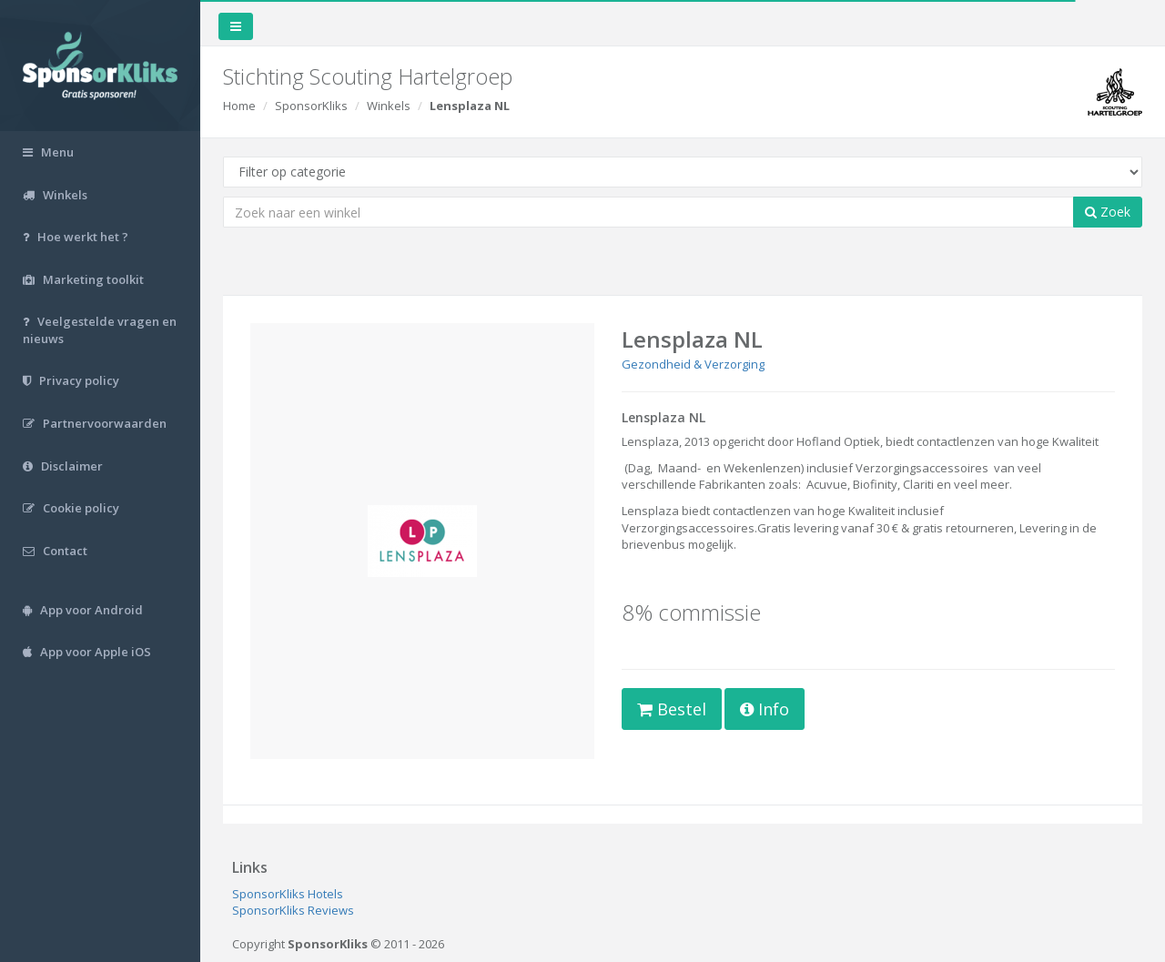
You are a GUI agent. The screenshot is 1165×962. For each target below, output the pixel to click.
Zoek (1107, 211)
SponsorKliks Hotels (287, 894)
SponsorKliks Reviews (293, 910)
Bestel (671, 709)
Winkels (388, 105)
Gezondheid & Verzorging (693, 364)
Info (764, 709)
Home (239, 105)
